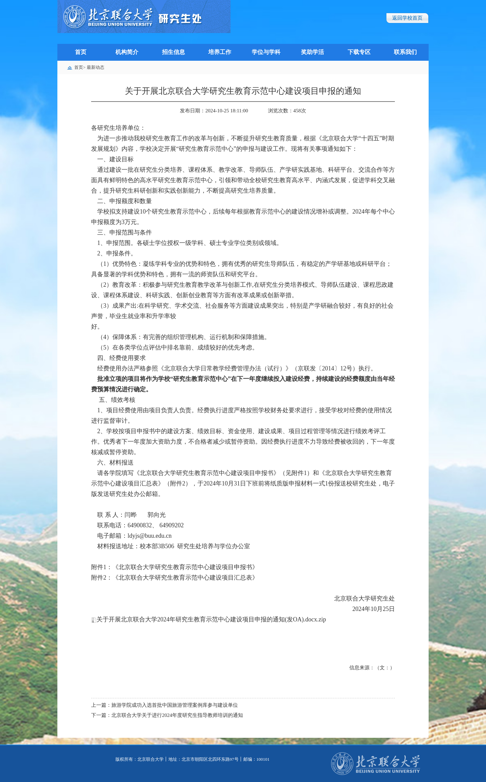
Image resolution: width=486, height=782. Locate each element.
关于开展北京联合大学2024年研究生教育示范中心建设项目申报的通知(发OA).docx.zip (208, 619)
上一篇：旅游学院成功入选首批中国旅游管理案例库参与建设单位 (164, 705)
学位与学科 (266, 52)
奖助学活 (312, 52)
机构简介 (126, 52)
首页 (80, 52)
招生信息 (173, 52)
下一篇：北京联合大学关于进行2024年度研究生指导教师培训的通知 (167, 715)
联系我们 (405, 52)
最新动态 (95, 67)
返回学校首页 (407, 18)
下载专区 (359, 52)
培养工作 (219, 52)
